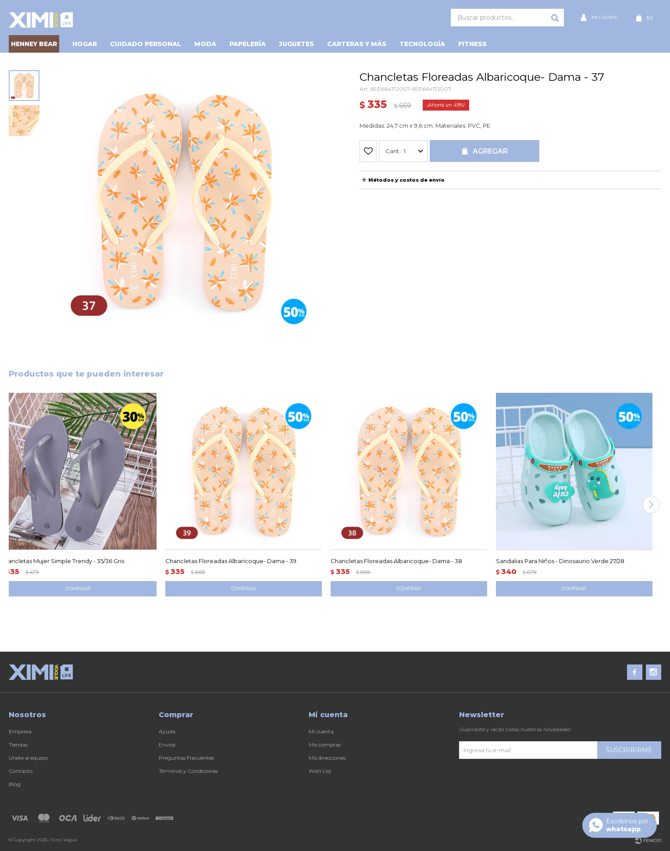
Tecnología (422, 44)
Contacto (20, 771)
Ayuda (167, 731)
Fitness (472, 44)
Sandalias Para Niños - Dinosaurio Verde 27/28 (560, 560)
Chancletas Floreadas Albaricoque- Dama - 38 (396, 560)
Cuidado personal (145, 44)
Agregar (490, 151)
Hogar (84, 44)
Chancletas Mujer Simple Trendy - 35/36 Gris (62, 560)
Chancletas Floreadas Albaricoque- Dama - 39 (230, 560)
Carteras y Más (356, 44)
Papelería (247, 44)
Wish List (320, 771)
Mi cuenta (321, 731)
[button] (651, 504)
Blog (15, 784)
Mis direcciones (327, 757)
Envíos (167, 744)
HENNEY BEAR (34, 44)
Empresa (20, 731)
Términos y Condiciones (188, 771)
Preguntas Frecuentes (186, 757)
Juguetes (296, 44)
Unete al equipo (28, 757)
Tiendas (18, 744)
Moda (205, 44)
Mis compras (325, 744)
